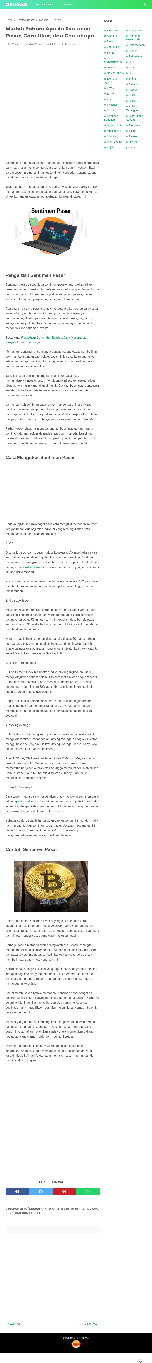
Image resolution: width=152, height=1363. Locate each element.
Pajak (110, 147)
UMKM (133, 141)
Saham (133, 78)
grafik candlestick (26, 811)
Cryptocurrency (113, 61)
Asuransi (112, 35)
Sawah (133, 84)
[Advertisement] (53, 85)
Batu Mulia (113, 46)
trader (40, 576)
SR (131, 73)
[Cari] (144, 5)
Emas (110, 88)
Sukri (132, 95)
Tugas (132, 130)
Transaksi (134, 125)
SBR (131, 67)
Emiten (111, 93)
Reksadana (135, 56)
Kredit (110, 110)
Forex (110, 99)
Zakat (132, 147)
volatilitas (29, 576)
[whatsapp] (88, 1201)
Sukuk (132, 101)
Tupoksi (133, 136)
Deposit (111, 67)
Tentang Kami (45, 4)
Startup (133, 89)
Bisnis (110, 52)
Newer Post (14, 1333)
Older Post (91, 1333)
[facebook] (17, 1201)
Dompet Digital (115, 73)
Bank (110, 41)
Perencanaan (137, 45)
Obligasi (16, 4)
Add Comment (67, 53)
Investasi (112, 104)
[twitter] (41, 1201)
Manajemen (114, 130)
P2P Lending (114, 141)
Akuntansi (113, 30)
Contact (66, 4)
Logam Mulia (114, 125)
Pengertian (135, 30)
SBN (131, 61)
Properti (133, 50)
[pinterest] (64, 1201)
